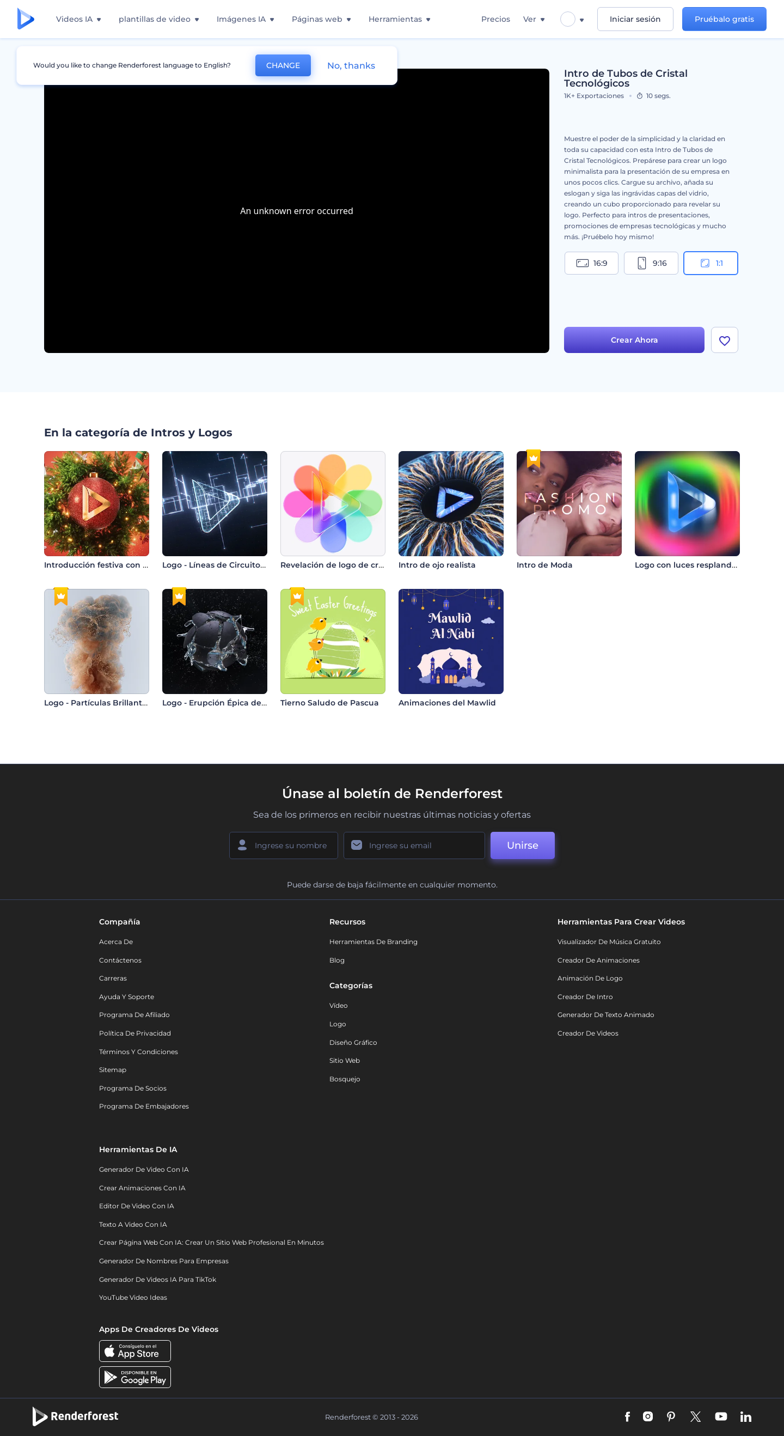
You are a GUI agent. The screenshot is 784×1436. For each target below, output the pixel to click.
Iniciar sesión (635, 19)
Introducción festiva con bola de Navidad (126, 565)
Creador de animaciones (599, 960)
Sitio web (344, 1060)
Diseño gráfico (353, 1042)
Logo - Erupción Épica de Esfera (224, 703)
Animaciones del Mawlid (447, 703)
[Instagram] (648, 1417)
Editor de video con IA (136, 1206)
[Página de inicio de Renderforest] (25, 19)
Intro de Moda (545, 565)
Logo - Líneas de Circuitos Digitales (232, 565)
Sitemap (112, 1070)
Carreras (113, 978)
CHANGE (283, 65)
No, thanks (351, 65)
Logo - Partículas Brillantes (97, 703)
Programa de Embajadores (144, 1106)
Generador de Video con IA (144, 1169)
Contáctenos (120, 960)
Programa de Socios (133, 1088)
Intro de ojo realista (437, 565)
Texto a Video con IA (133, 1224)
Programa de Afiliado (134, 1015)
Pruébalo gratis (724, 19)
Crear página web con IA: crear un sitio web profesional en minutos (211, 1242)
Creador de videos (588, 1033)
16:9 (592, 263)
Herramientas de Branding (373, 942)
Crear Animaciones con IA (142, 1188)
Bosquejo (344, 1079)
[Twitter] (695, 1417)
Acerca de (116, 942)
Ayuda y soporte (126, 997)
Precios (495, 19)
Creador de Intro (585, 997)
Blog (337, 960)
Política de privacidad (135, 1033)
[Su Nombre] (283, 845)
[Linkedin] (745, 1417)
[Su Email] (414, 845)
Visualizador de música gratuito (609, 942)
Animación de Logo (590, 978)
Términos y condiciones (138, 1052)
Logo (337, 1024)
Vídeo (338, 1005)
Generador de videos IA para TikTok (157, 1279)
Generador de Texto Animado (606, 1015)
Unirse (522, 845)
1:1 (711, 263)
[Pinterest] (671, 1417)
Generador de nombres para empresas (164, 1261)
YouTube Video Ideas (133, 1297)
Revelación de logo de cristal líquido (352, 565)
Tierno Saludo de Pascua (329, 703)
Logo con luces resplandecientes (700, 565)
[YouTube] (721, 1417)
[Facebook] (627, 1417)
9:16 (651, 263)
